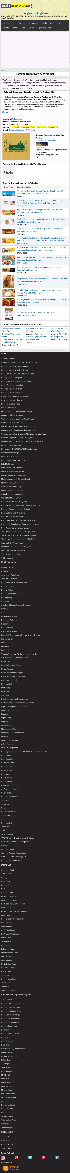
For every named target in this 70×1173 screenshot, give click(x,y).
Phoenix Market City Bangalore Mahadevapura (20, 505)
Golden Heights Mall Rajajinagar (14, 426)
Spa (3, 808)
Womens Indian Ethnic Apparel (14, 857)
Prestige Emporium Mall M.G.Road (15, 509)
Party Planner (6, 755)
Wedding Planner (8, 849)
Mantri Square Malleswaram (12, 471)
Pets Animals (6, 770)
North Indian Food (8, 964)
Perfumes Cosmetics (9, 763)
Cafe (3, 889)
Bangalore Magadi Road (11, 1011)
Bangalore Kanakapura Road (13, 1004)
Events (6, 28)
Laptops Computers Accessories (14, 706)
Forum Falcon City (8, 408)
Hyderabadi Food (8, 930)
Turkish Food (6, 986)
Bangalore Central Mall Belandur (14, 366)
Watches (4, 845)
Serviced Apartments (9, 797)
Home (3, 70)
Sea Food (5, 975)
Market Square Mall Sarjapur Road (15, 479)
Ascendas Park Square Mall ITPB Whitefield (19, 363)
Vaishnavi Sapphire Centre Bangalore (16, 547)
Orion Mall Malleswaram (46, 141)
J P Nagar (5, 1064)
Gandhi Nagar (7, 1052)
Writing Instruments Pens (11, 860)
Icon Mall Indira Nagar (10, 453)
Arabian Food (6, 874)
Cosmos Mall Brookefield (11, 389)
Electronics (5, 624)
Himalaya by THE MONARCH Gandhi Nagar (19, 449)
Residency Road (8, 1105)
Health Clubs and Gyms (11, 665)
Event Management (9, 631)
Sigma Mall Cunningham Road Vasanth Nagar (20, 524)
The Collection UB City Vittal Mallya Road (18, 532)
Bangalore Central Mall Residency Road (17, 374)
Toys (3, 830)
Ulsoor (4, 1112)
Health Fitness (7, 669)
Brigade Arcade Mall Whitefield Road (16, 381)
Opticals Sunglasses (9, 748)
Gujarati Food (6, 926)
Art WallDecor (7, 571)
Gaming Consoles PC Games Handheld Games (20, 654)
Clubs (3, 612)
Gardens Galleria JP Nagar (12, 415)
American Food (7, 870)
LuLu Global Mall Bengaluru (12, 468)
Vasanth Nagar (7, 1116)
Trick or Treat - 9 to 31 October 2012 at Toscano (36, 312)
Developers (55, 23)
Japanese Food (7, 941)
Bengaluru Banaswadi (10, 1034)
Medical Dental (7, 725)
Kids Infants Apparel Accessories (14, 699)
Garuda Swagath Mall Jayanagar (14, 423)
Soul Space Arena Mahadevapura (15, 528)
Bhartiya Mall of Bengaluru (12, 378)
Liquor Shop (6, 718)
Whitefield (38, 334)
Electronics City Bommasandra (14, 1049)
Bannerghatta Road (9, 1026)
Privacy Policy (7, 1144)
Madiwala (5, 1079)
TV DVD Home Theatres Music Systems (17, 838)
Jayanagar (5, 1067)
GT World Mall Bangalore (11, 445)
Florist (3, 642)
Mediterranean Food (9, 953)
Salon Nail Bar (7, 793)
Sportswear (6, 815)
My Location (8, 23)
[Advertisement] (35, 49)
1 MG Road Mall (8, 359)
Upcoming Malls (44, 28)
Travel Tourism (7, 834)
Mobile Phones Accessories (12, 733)
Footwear (5, 646)
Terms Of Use (7, 1148)
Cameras (5, 601)
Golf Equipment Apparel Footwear (15, 658)
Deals (44, 23)
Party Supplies (7, 759)
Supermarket (6, 823)
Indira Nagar (6, 1060)
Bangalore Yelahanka (10, 1022)
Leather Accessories (9, 710)
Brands (22, 23)
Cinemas (5, 609)
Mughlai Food (6, 960)
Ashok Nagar (6, 1000)
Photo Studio (6, 778)
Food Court (5, 915)
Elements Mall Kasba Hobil (12, 393)
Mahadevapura (7, 1082)
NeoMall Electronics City (11, 486)
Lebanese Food (7, 949)
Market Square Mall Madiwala (13, 475)
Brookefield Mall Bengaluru (12, 385)
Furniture (5, 650)
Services (4, 800)
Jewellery (5, 695)
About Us (5, 1137)
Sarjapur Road (7, 1109)
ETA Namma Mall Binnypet (12, 400)
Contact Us (5, 1140)
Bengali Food (6, 885)
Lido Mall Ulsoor (8, 464)
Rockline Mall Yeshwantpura (12, 516)
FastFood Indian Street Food (13, 904)
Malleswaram (16, 119)
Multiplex (5, 736)
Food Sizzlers (6, 923)
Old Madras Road (8, 1097)
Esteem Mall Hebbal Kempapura (14, 396)
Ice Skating (5, 688)
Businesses (33, 23)
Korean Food (6, 945)
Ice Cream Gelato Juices (11, 934)
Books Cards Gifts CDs (10, 594)
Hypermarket (6, 684)
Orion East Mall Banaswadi (12, 494)
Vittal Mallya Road (8, 1120)
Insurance (5, 691)
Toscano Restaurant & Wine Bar (22, 130)
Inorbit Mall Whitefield (10, 456)
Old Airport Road (8, 1094)
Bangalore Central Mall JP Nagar (14, 370)
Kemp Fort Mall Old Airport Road (14, 460)
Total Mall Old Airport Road (12, 543)
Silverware (5, 804)
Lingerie (4, 714)
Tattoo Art (5, 827)
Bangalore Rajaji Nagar (10, 1015)
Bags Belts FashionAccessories (14, 582)
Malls (23, 28)
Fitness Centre (7, 639)
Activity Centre (7, 567)
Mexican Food (7, 956)
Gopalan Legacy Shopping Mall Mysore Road (20, 438)
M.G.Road (5, 1075)
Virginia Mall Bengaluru (10, 554)
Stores (31, 28)
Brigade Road (7, 1041)
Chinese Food (7, 893)
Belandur (5, 1030)
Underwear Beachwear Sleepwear (15, 842)
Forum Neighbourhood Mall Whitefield (16, 411)
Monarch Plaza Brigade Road (13, 483)
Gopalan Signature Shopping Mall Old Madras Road (22, 441)
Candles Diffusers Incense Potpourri (16, 605)
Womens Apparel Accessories (13, 853)
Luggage (4, 721)
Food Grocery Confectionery (12, 919)
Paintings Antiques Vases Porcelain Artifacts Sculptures (24, 752)
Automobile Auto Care (10, 575)
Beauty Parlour (7, 590)
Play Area (5, 785)
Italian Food (41, 127)
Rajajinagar (6, 1101)
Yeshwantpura (7, 1127)
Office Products (7, 744)
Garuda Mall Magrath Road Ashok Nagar (18, 419)
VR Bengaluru (57, 337)
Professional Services (10, 789)
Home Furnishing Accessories (13, 676)
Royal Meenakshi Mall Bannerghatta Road (18, 520)
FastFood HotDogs (9, 900)
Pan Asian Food (7, 968)
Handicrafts (6, 661)
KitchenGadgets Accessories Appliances (17, 703)
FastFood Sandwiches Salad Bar (14, 911)
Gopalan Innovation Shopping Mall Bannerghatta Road (23, 434)
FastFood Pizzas (28, 127)
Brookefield (5, 1045)
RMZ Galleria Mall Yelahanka (13, 513)
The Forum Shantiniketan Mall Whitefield (18, 539)
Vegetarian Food (8, 990)
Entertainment (7, 627)
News (14, 28)
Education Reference (10, 620)
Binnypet (4, 1037)
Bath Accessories (8, 586)
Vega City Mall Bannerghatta (13, 550)
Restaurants (53, 127)
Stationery (5, 819)
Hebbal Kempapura (9, 1056)
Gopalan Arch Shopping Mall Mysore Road (18, 430)
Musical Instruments (9, 740)
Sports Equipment (8, 812)
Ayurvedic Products (9, 579)
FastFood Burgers (8, 896)
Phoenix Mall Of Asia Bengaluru (14, 501)
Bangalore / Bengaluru (35, 13)
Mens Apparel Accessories (12, 729)
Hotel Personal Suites (10, 680)
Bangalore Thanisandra (10, 1019)
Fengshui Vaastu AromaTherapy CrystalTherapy (21, 635)
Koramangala (6, 1071)
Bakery (4, 878)
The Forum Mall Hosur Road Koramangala (18, 535)
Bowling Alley (6, 597)
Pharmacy (5, 774)
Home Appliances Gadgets (12, 673)
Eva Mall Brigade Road (10, 404)
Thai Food (5, 983)
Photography (6, 782)
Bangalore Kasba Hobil (10, 1007)
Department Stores (9, 616)
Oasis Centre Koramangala (12, 490)
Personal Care (7, 767)
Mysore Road (6, 1090)
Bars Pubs (16, 127)
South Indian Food (8, 979)
